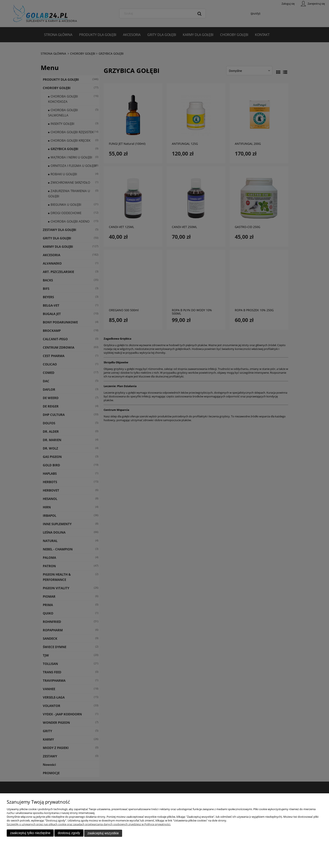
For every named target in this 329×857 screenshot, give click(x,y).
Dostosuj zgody (69, 833)
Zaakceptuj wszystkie (103, 833)
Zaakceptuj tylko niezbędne (30, 833)
